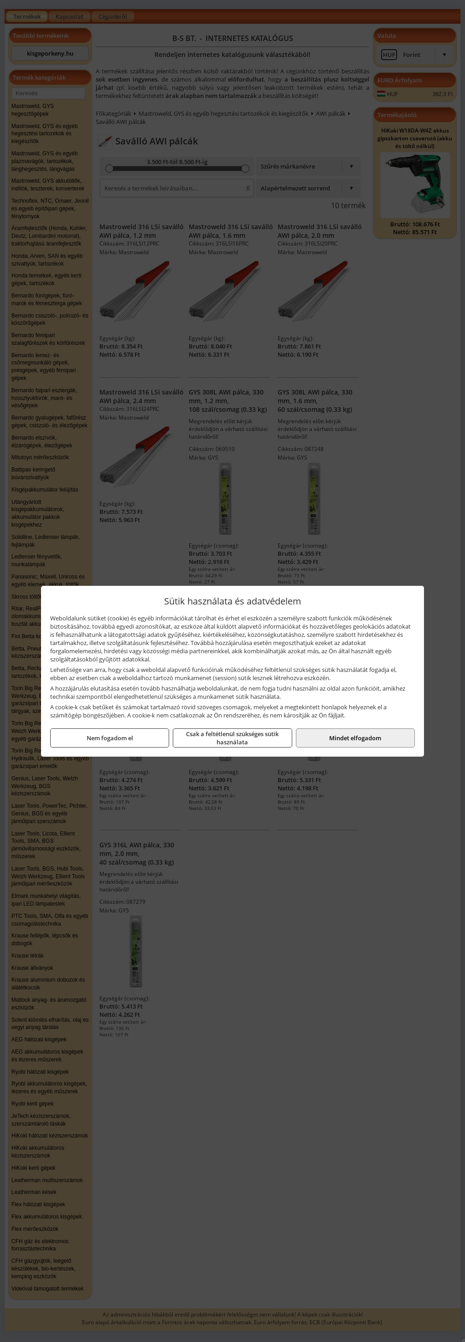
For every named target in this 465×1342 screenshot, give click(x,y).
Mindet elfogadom (355, 738)
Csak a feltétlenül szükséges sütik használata (232, 738)
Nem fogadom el (110, 738)
